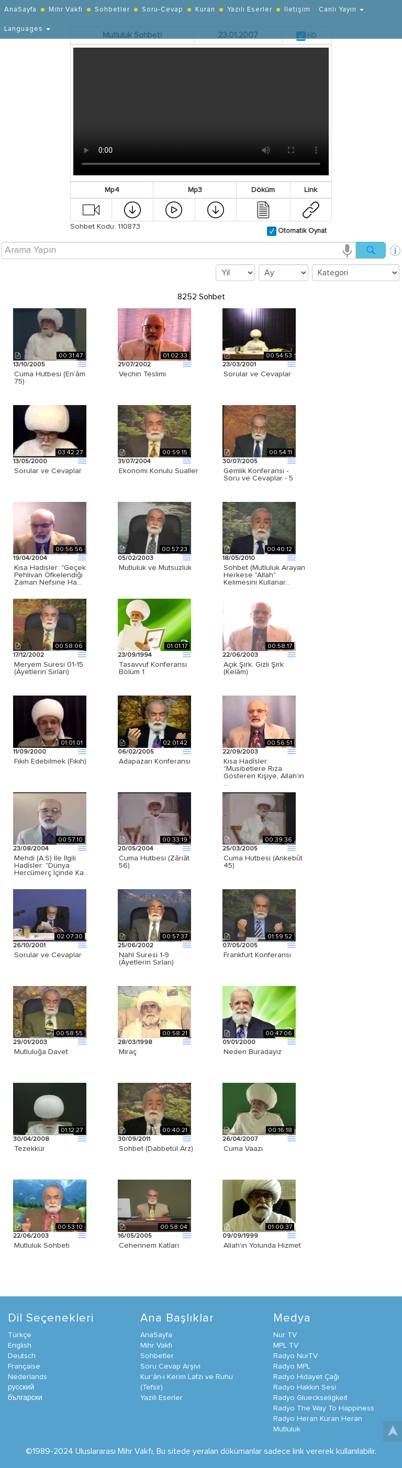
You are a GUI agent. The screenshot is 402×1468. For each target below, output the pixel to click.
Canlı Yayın (341, 9)
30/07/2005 (240, 461)
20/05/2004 (135, 849)
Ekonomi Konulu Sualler (158, 471)
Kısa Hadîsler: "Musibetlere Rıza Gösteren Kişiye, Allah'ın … (264, 772)
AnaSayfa (20, 9)
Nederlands (27, 1377)
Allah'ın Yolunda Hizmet (262, 1245)
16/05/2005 (135, 1236)
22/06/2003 (240, 655)
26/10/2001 (29, 946)
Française (24, 1366)
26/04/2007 (240, 1139)
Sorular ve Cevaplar (257, 374)
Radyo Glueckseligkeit (310, 1398)
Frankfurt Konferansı (257, 955)
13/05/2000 (30, 461)
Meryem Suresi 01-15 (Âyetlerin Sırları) (48, 668)
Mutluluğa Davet (41, 1052)
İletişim (297, 9)
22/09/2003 (240, 752)
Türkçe (19, 1335)
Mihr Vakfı (66, 9)
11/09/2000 (29, 752)
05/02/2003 (135, 558)
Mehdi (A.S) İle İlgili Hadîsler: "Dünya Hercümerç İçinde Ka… (51, 866)
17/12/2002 (28, 655)
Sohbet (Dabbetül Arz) (156, 1148)
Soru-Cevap (162, 9)
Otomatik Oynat (301, 231)
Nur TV (285, 1335)
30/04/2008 (31, 1139)
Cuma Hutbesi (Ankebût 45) (263, 862)
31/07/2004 (134, 461)
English (19, 1345)
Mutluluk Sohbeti (42, 1245)
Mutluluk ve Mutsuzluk (155, 567)
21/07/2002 (134, 365)
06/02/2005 (136, 752)
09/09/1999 (240, 1236)
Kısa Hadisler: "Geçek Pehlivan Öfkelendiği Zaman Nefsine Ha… (50, 575)
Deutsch (22, 1356)
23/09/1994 (135, 655)
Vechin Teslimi (142, 374)
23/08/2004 (31, 849)
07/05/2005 (240, 946)
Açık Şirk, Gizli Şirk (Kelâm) (254, 668)
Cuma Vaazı (243, 1148)
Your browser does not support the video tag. (201, 111)
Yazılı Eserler (249, 9)
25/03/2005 (240, 849)
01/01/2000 (238, 1042)
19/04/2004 (30, 558)
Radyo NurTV (295, 1356)
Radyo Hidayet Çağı (306, 1377)
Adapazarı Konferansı (155, 761)
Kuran (205, 9)
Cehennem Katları (149, 1245)
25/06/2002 (135, 946)
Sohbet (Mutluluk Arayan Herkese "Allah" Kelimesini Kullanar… (264, 575)
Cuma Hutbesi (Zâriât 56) (154, 862)
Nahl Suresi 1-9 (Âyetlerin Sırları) (146, 958)
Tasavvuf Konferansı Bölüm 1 (153, 668)
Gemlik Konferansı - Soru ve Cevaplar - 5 (258, 474)
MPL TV (285, 1345)
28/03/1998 (135, 1042)
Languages (27, 29)
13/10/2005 (29, 365)
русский (21, 1387)
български (25, 1398)
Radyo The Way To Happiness (323, 1408)
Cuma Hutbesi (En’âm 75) (49, 378)
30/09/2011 (134, 1139)
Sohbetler (112, 9)
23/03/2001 (239, 365)
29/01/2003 (30, 1042)
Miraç (128, 1052)
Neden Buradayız (253, 1052)
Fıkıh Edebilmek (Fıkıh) (50, 761)
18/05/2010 (238, 558)
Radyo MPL (291, 1366)
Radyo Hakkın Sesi (304, 1387)
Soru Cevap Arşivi (170, 1366)
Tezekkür (29, 1148)
